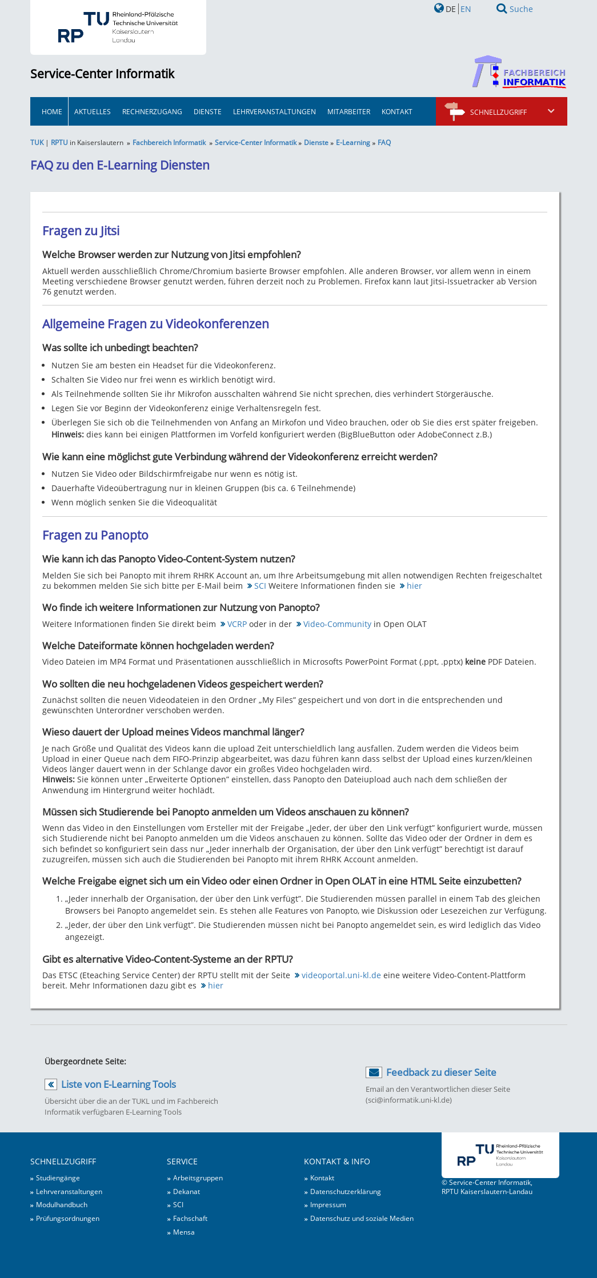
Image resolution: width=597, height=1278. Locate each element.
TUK (36, 142)
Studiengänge (58, 1177)
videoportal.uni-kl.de (341, 975)
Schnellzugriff (513, 111)
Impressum (328, 1204)
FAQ (384, 142)
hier (414, 585)
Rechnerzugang (152, 111)
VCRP (237, 623)
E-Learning (353, 142)
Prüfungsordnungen (67, 1218)
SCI (260, 585)
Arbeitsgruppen (198, 1177)
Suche (521, 8)
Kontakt (397, 111)
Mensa (184, 1231)
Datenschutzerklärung (345, 1191)
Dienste (208, 111)
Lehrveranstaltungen (274, 111)
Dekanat (186, 1191)
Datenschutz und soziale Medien (362, 1218)
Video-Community (337, 623)
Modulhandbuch (61, 1204)
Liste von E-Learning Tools (118, 1084)
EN (465, 8)
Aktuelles (92, 111)
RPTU (59, 142)
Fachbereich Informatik (169, 142)
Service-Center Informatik (102, 74)
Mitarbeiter (348, 111)
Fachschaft (190, 1218)
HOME (52, 111)
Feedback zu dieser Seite (441, 1072)
